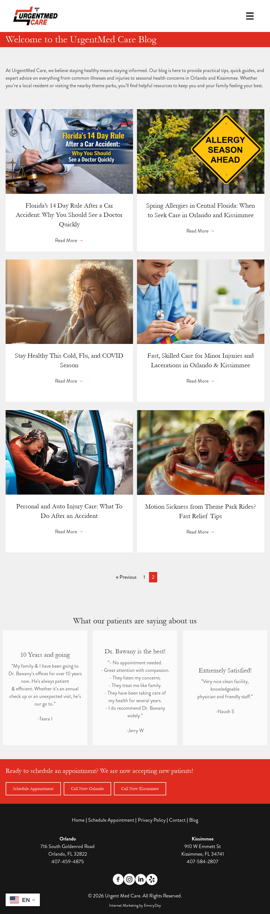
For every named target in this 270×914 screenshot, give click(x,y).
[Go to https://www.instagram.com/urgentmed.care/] (129, 880)
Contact (177, 820)
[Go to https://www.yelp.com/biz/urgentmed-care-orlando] (151, 879)
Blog (193, 820)
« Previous (126, 577)
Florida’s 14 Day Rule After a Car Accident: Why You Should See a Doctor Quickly (69, 215)
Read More (69, 240)
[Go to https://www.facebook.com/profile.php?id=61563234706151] (118, 880)
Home (78, 820)
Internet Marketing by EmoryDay (135, 905)
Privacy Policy (152, 820)
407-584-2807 (202, 861)
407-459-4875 (67, 861)
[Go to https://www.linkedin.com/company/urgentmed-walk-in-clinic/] (140, 880)
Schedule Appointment (111, 820)
